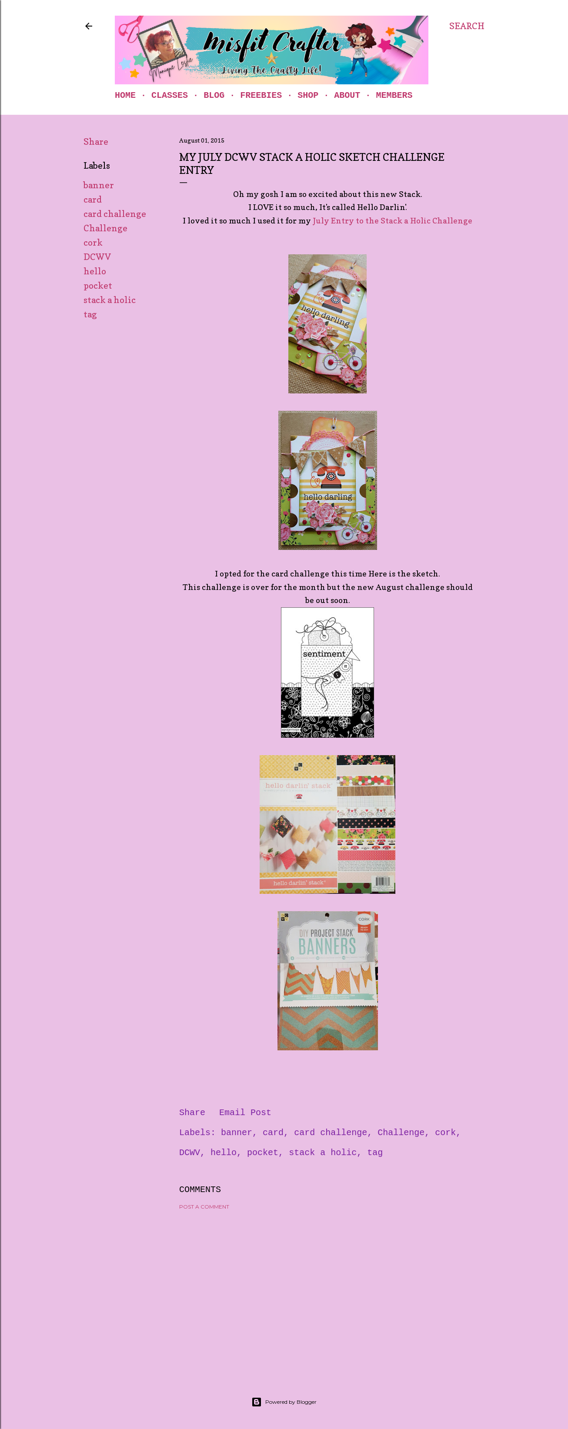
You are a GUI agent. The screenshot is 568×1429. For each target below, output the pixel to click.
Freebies (261, 95)
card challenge (115, 214)
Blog (214, 95)
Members (394, 95)
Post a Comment (204, 1206)
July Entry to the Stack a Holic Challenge (392, 220)
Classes (169, 95)
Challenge (105, 228)
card (93, 199)
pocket (98, 285)
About (347, 95)
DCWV (97, 257)
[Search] (466, 26)
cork (93, 242)
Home (125, 95)
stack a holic (110, 300)
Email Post (245, 1113)
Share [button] (96, 142)
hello (95, 271)
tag (90, 314)
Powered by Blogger (284, 1402)
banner (99, 185)
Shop (307, 95)
